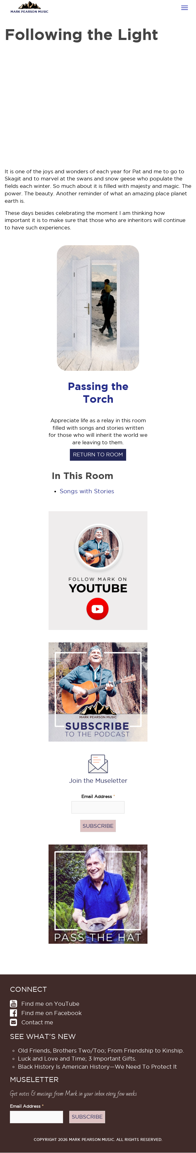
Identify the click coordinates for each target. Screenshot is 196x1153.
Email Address (98, 796)
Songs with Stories (87, 491)
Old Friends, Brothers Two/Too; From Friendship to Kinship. (101, 1050)
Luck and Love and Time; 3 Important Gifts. (77, 1059)
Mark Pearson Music (29, 11)
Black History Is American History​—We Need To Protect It (97, 1067)
